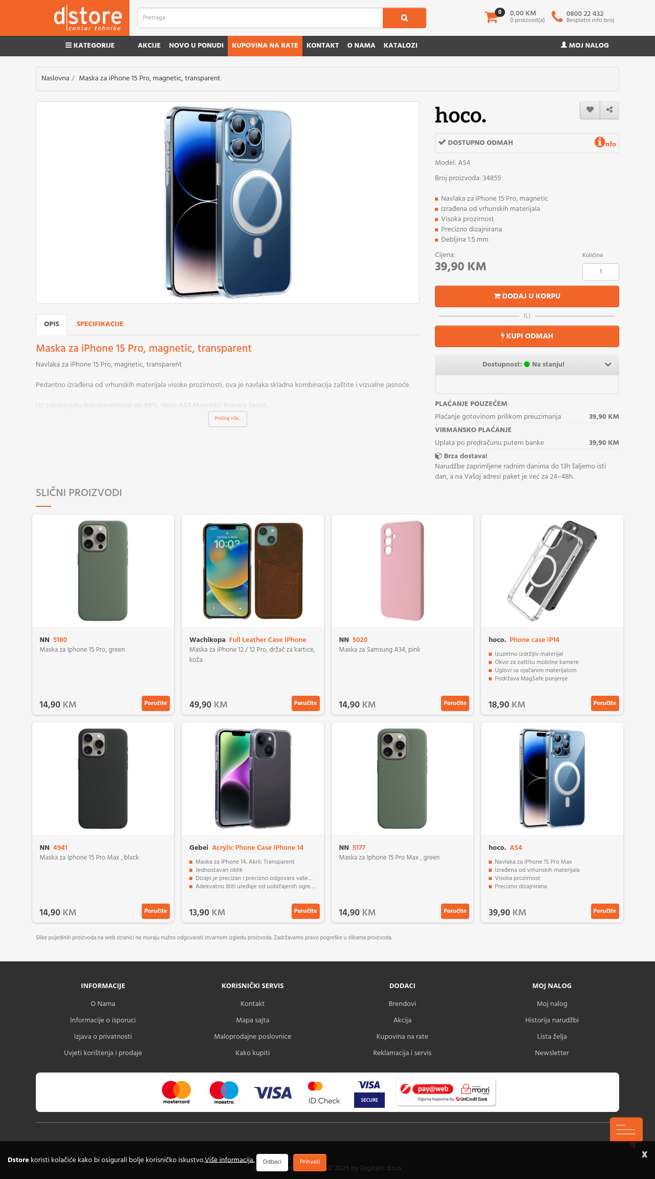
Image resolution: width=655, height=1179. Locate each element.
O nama (361, 46)
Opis (51, 324)
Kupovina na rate (265, 46)
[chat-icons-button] (626, 1133)
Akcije (149, 46)
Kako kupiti (252, 1053)
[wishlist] (590, 110)
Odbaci (272, 1162)
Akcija (402, 1020)
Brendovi (402, 1004)
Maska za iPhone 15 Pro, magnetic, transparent (149, 78)
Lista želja (552, 1037)
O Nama (103, 1004)
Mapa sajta (252, 1020)
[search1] (404, 18)
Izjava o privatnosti (103, 1037)
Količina (592, 255)
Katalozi (401, 46)
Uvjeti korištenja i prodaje (103, 1053)
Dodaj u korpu (527, 296)
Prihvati (310, 1162)
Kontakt (323, 46)
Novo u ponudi (196, 46)
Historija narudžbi (552, 1020)
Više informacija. (229, 1160)
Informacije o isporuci (103, 1020)
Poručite (155, 703)
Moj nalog (585, 46)
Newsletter (552, 1053)
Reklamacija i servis (402, 1053)
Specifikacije (100, 324)
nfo (605, 145)
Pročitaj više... (228, 418)
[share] (609, 110)
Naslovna (55, 78)
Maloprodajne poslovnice (252, 1037)
